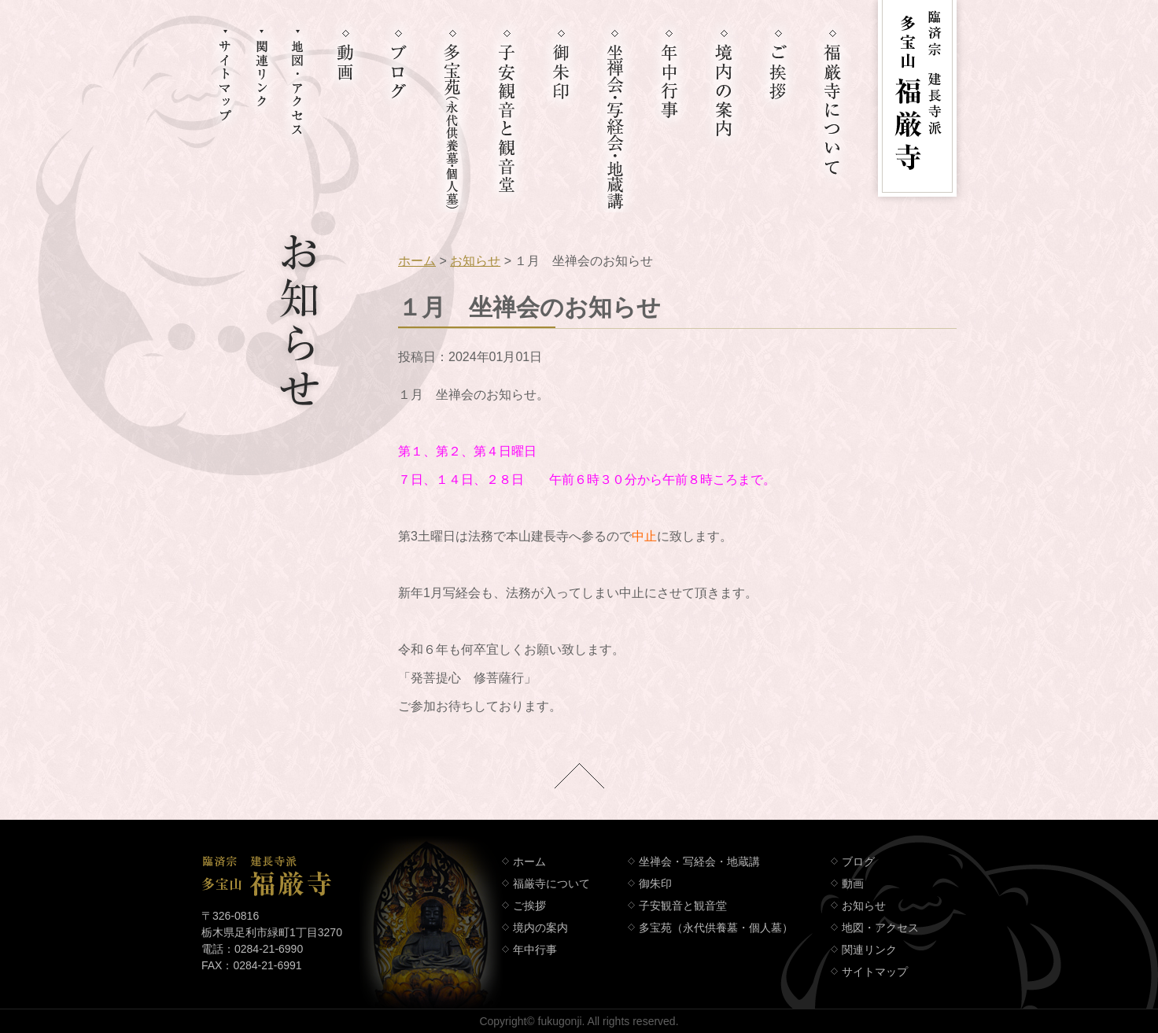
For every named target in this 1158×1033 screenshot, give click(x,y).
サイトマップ (875, 971)
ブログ (858, 861)
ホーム (417, 260)
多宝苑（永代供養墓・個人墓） (716, 927)
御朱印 (655, 883)
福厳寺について (551, 883)
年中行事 (535, 949)
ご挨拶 (529, 905)
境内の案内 (540, 927)
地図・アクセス (880, 927)
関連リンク (869, 949)
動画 (853, 883)
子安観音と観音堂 (683, 905)
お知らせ (475, 260)
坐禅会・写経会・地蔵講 (699, 861)
